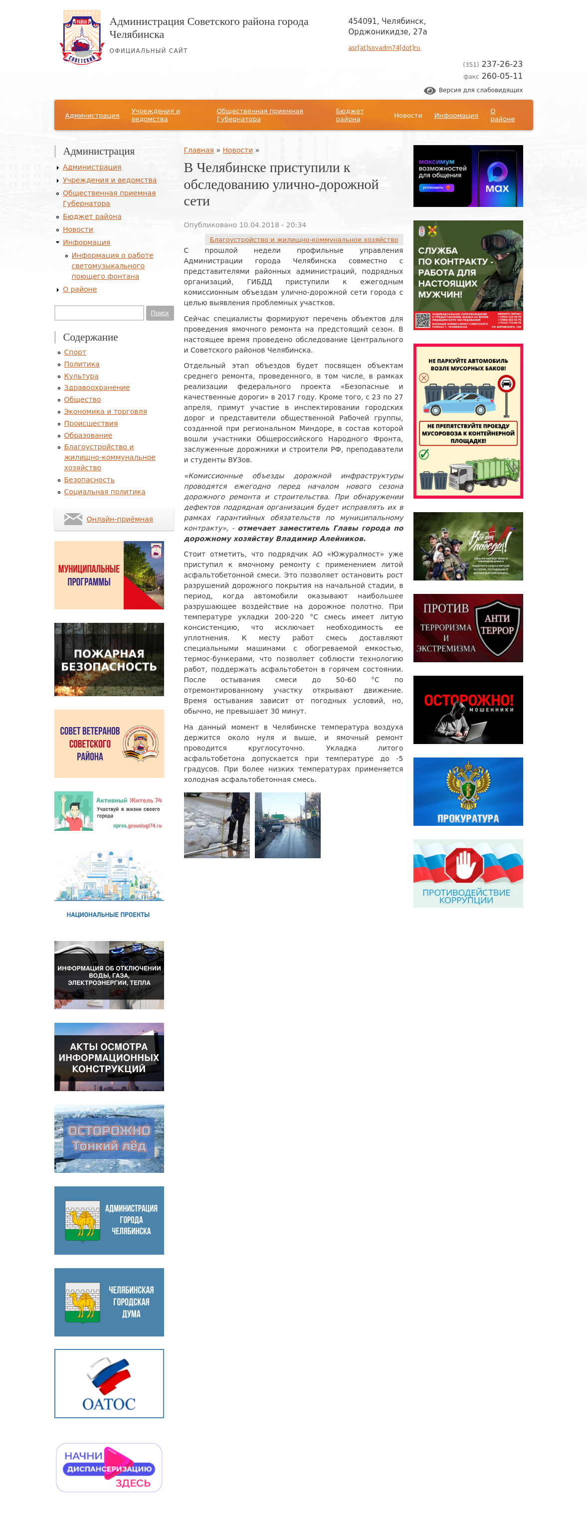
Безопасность (89, 480)
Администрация (92, 115)
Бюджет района (350, 115)
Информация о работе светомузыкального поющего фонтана (113, 265)
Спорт (75, 352)
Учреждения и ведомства (156, 115)
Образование (88, 435)
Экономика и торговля (105, 411)
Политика (82, 364)
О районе (502, 115)
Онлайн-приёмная (120, 519)
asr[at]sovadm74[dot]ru (384, 47)
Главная (199, 150)
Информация (456, 115)
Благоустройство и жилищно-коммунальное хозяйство (304, 239)
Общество (82, 399)
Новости (408, 115)
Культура (81, 376)
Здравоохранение (97, 387)
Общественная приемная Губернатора (260, 115)
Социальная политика (105, 492)
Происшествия (91, 423)
